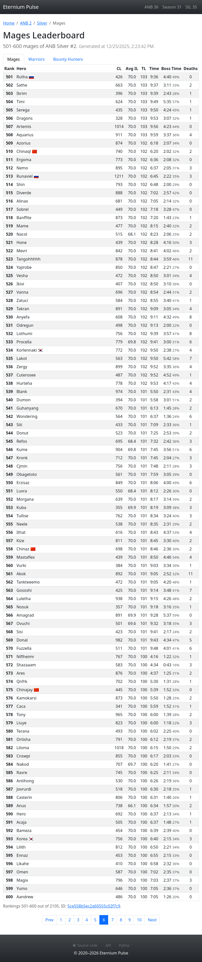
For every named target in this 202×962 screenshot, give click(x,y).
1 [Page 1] (61, 920)
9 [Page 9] (129, 920)
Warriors (36, 59)
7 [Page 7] (112, 920)
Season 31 (171, 7)
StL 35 (191, 7)
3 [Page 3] (78, 920)
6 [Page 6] (105, 920)
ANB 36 (151, 7)
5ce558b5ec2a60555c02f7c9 (94, 906)
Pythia (124, 945)
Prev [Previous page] (49, 920)
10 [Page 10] (139, 920)
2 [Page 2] (70, 920)
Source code (85, 945)
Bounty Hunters (68, 59)
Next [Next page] (152, 920)
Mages (13, 59)
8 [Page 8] (121, 920)
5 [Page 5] (95, 920)
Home (9, 23)
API (108, 945)
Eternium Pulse (21, 7)
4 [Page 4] (87, 920)
